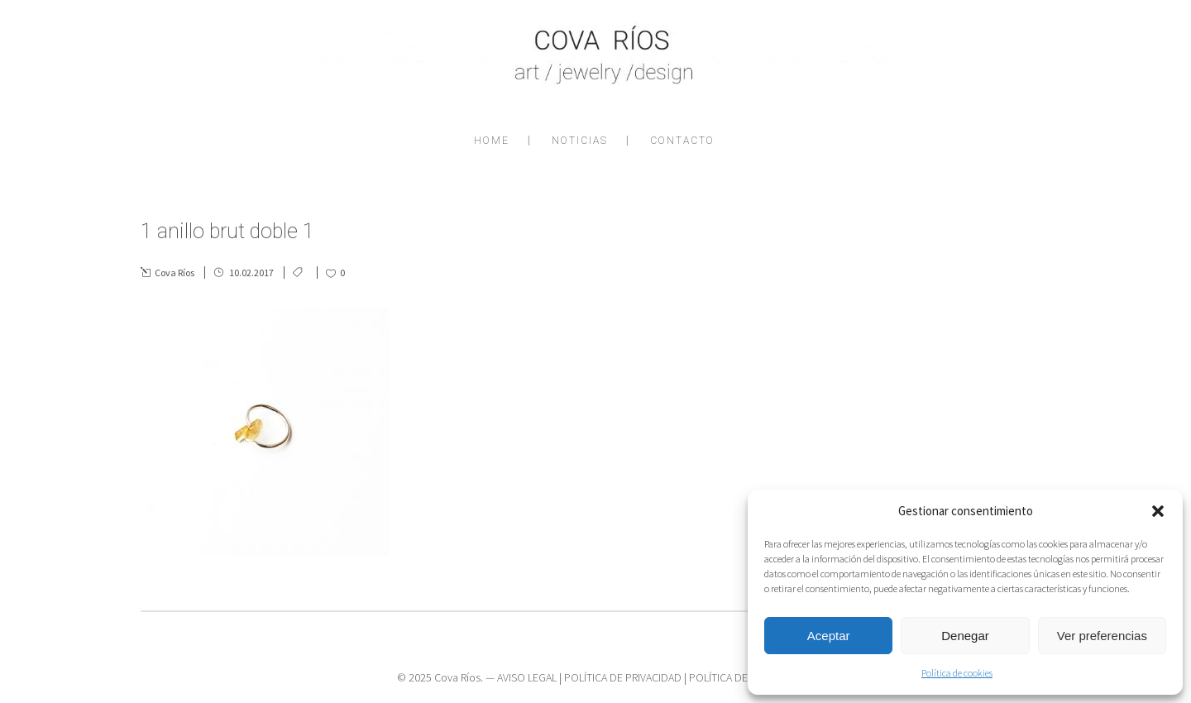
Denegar (965, 636)
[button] (1158, 511)
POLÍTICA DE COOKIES (741, 677)
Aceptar (828, 636)
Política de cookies (956, 673)
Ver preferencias (1102, 636)
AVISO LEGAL (527, 677)
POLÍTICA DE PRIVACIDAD (623, 677)
